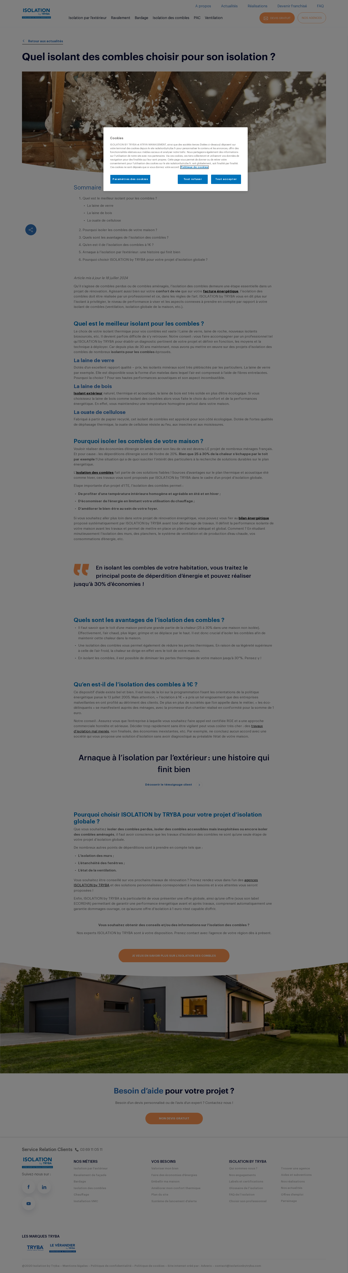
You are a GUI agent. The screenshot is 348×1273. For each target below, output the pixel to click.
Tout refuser (193, 179)
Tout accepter (226, 179)
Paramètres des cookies (130, 179)
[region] (175, 159)
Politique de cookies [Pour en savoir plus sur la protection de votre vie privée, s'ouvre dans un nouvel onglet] (194, 167)
